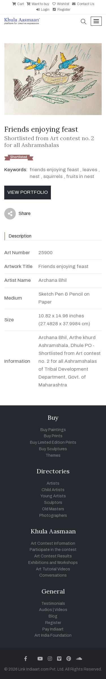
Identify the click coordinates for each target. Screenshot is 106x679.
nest (35, 176)
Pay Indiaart (53, 629)
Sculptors (53, 502)
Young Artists (53, 496)
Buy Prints (53, 436)
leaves (90, 169)
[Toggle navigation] (96, 21)
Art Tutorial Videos (53, 569)
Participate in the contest (53, 550)
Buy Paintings (53, 430)
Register (61, 10)
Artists (53, 483)
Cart (18, 4)
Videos (61, 610)
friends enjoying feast (54, 169)
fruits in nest (80, 176)
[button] (83, 22)
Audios (45, 610)
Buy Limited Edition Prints (53, 442)
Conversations (53, 575)
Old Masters (53, 509)
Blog (53, 616)
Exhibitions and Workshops (53, 563)
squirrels (52, 176)
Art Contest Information (53, 543)
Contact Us (83, 4)
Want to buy (38, 4)
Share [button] (17, 213)
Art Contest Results (53, 556)
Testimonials (53, 603)
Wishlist (60, 4)
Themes (53, 455)
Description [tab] (19, 236)
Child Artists (53, 490)
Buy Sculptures (53, 449)
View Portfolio (27, 192)
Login (42, 10)
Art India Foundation (53, 635)
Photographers (53, 515)
